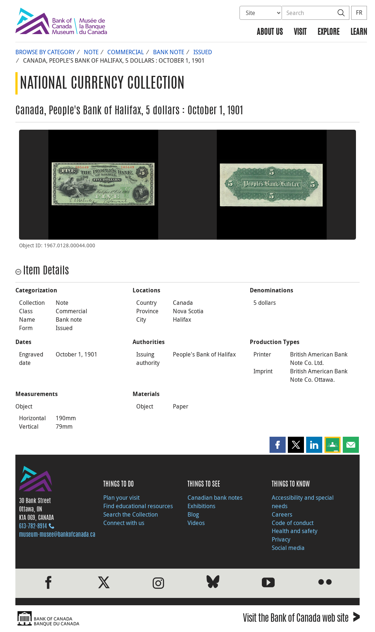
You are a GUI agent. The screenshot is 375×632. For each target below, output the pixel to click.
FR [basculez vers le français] (359, 12)
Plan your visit (121, 498)
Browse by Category (45, 52)
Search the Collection (130, 514)
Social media (288, 548)
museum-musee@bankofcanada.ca (57, 535)
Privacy (281, 539)
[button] (278, 445)
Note (91, 52)
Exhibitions (201, 506)
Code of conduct (292, 523)
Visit (300, 32)
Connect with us (123, 523)
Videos (196, 523)
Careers (282, 514)
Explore (328, 32)
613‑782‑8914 (33, 526)
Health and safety (295, 531)
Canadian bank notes (215, 498)
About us (270, 32)
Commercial (125, 52)
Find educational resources (138, 506)
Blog (193, 514)
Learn (358, 32)
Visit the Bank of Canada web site (301, 619)
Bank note (168, 52)
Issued (202, 52)
